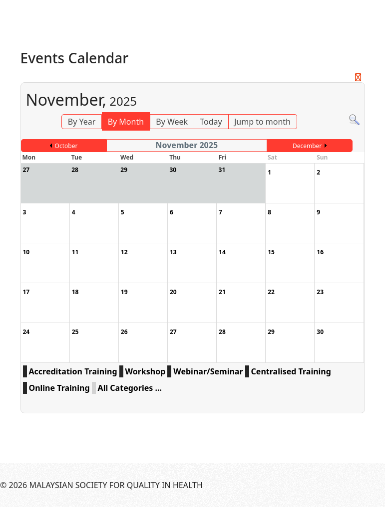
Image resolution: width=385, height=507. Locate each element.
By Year (82, 121)
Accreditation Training (73, 371)
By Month (126, 121)
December (307, 146)
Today (211, 121)
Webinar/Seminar (208, 371)
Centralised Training (291, 371)
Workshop (145, 371)
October (66, 146)
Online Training (59, 387)
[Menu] (373, 15)
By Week (172, 121)
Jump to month (262, 121)
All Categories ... (130, 387)
